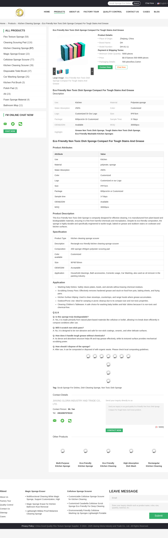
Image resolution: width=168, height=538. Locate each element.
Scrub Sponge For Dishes (68, 388)
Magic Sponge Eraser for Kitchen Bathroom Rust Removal (41, 505)
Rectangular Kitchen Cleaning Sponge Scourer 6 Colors (154, 464)
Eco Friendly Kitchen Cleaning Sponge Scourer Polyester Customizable (108, 464)
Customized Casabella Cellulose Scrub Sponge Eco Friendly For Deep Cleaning (86, 504)
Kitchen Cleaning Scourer (16, 65)
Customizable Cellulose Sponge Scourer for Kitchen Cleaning (86, 497)
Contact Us (132, 12)
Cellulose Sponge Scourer (17, 59)
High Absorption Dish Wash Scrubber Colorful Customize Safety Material (131, 464)
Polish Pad (9, 88)
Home (47, 12)
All (5, 94)
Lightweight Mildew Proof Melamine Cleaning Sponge (42, 512)
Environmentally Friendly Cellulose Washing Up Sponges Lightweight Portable (87, 511)
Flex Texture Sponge (14, 37)
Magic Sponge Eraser (14, 54)
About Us (74, 12)
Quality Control (112, 12)
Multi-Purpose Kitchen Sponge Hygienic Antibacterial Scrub (62, 464)
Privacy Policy (28, 526)
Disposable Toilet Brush (15, 71)
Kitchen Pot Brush (12, 82)
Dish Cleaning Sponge (90, 388)
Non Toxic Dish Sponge (112, 388)
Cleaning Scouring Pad (15, 42)
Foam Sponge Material (15, 99)
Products (59, 12)
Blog (157, 12)
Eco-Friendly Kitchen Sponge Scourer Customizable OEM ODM (85, 464)
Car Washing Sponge (14, 77)
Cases (146, 12)
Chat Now (149, 3)
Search (136, 3)
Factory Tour (91, 12)
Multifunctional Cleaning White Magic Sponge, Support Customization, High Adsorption (43, 498)
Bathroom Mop (11, 105)
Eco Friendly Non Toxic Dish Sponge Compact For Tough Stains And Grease (71, 81)
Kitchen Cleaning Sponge (29, 23)
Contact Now (105, 67)
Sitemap (3, 513)
